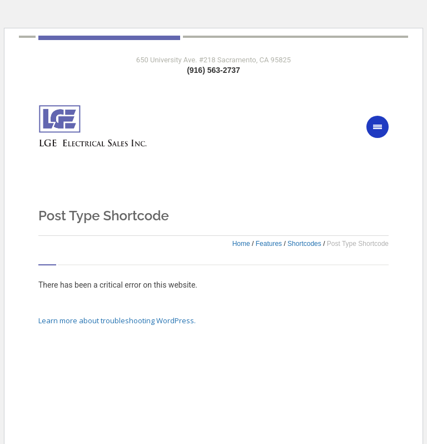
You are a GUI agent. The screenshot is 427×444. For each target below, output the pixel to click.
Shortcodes (304, 244)
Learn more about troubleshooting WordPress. (117, 320)
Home (241, 244)
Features (269, 244)
